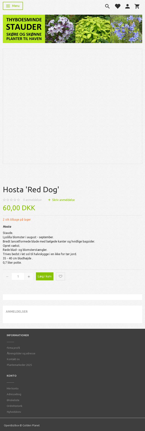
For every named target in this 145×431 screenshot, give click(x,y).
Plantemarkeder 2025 (19, 364)
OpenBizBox (11, 425)
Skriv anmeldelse (63, 199)
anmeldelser (32, 199)
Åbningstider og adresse (21, 353)
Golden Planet (31, 425)
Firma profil (13, 347)
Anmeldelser (17, 311)
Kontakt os (13, 359)
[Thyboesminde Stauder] (24, 28)
